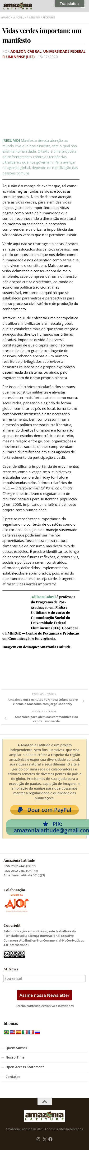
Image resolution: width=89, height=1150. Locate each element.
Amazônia (8, 17)
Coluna (22, 17)
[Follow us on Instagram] (38, 1139)
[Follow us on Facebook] (50, 1139)
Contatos (12, 1077)
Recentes (48, 17)
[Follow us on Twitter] (44, 1139)
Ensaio (35, 17)
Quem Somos (16, 1048)
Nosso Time (14, 1057)
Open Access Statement (24, 1067)
